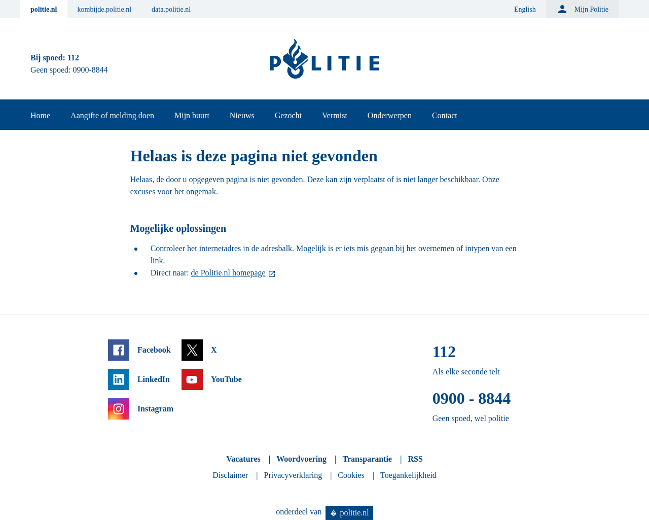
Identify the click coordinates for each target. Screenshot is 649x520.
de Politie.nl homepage (228, 272)
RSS (415, 459)
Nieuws (242, 115)
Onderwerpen (390, 115)
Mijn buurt (191, 115)
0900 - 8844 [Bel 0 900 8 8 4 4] (471, 398)
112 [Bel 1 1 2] (73, 57)
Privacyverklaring (293, 475)
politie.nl (43, 9)
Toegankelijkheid (408, 475)
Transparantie (366, 459)
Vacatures (243, 459)
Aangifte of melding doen (112, 115)
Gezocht (288, 115)
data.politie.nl (171, 9)
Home (40, 115)
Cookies (351, 475)
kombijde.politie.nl (105, 9)
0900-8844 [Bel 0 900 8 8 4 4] (90, 69)
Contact (444, 115)
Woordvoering (301, 459)
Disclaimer (230, 475)
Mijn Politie (582, 9)
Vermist (334, 115)
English (525, 9)
